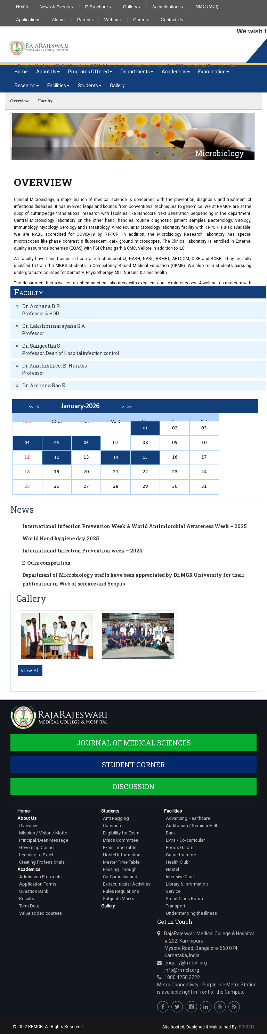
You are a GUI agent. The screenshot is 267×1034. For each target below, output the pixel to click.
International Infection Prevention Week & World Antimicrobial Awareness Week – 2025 (134, 526)
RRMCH (246, 1026)
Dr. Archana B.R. (41, 306)
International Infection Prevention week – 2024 (82, 550)
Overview (19, 100)
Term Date (29, 905)
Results (26, 898)
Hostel (172, 869)
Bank (171, 832)
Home (22, 6)
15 (145, 457)
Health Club (177, 862)
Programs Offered (90, 71)
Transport (175, 905)
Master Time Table (121, 862)
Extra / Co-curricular (185, 840)
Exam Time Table (119, 847)
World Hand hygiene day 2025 (60, 538)
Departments (137, 71)
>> (129, 407)
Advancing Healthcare (188, 818)
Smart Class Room (184, 898)
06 (86, 443)
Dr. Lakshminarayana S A (53, 326)
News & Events (57, 6)
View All (30, 670)
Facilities (58, 85)
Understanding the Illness (191, 913)
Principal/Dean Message (43, 840)
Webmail (113, 19)
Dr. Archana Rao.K (44, 385)
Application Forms (37, 884)
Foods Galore (179, 847)
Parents (85, 19)
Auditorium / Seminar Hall (191, 825)
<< (31, 407)
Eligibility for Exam (121, 832)
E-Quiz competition (46, 562)
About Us (48, 71)
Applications (28, 19)
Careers (141, 19)
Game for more (181, 854)
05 (56, 443)
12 (56, 457)
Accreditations (168, 6)
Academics (176, 71)
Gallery (132, 6)
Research (27, 85)
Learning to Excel (36, 854)
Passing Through (120, 869)
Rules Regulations (121, 891)
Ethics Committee (120, 840)
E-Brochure (98, 6)
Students (90, 85)
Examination (213, 71)
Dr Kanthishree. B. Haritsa (54, 365)
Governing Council (37, 847)
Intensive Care (180, 876)
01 (145, 428)
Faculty (45, 100)
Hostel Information (121, 854)
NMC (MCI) (206, 6)
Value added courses (40, 913)
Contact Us (172, 19)
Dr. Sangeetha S (41, 345)
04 (27, 443)
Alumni (59, 19)
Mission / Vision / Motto (43, 832)
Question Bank (33, 891)
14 (115, 457)
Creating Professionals (42, 862)
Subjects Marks (118, 898)
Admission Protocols (40, 876)
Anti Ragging (116, 818)
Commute (112, 825)
